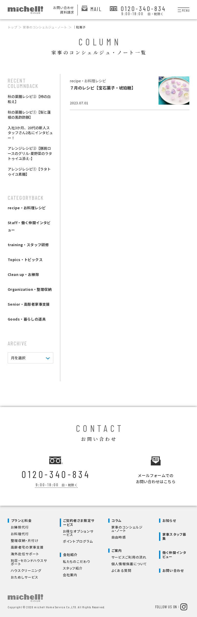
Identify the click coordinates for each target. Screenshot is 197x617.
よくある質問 (121, 569)
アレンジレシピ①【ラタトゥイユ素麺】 (29, 171)
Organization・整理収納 (30, 289)
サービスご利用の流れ (129, 556)
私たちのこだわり (76, 560)
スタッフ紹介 (73, 567)
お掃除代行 (20, 526)
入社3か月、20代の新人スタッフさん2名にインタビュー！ (30, 133)
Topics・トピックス (25, 259)
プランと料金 (21, 519)
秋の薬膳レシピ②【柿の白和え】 (29, 99)
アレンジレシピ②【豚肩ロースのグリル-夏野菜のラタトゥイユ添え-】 (30, 153)
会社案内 (70, 573)
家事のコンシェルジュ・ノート (45, 27)
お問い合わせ (173, 569)
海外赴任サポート (25, 552)
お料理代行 (20, 532)
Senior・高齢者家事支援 (29, 304)
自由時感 (118, 536)
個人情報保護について (129, 562)
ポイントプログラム (78, 540)
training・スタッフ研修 (28, 244)
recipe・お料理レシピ (27, 207)
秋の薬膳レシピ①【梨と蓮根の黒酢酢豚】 (29, 115)
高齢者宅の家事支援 (27, 546)
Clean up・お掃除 (23, 274)
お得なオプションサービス (78, 532)
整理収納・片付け (24, 539)
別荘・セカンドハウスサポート (29, 561)
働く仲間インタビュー (174, 553)
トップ (12, 27)
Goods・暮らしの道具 (27, 319)
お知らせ (169, 519)
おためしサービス (24, 576)
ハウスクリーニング (26, 569)
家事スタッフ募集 (174, 535)
